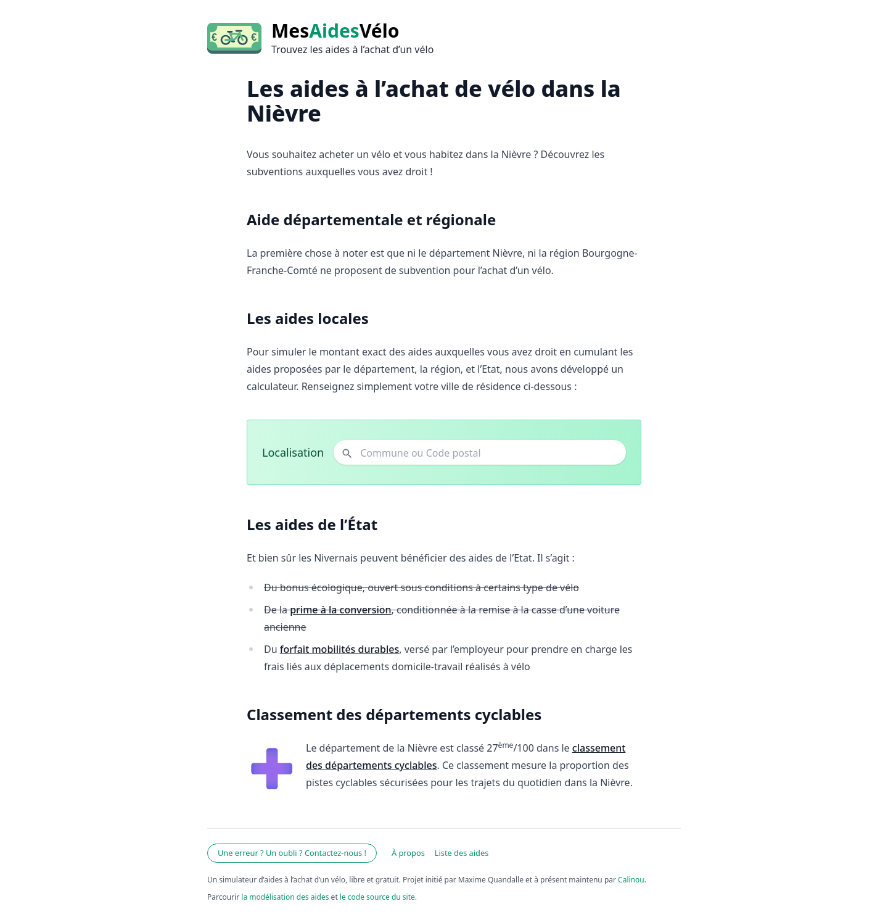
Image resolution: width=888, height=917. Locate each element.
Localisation (293, 452)
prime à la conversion (340, 609)
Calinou (631, 879)
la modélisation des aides (285, 897)
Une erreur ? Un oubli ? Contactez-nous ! (292, 852)
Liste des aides (462, 852)
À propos (408, 852)
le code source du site (377, 897)
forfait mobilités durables (340, 649)
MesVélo (335, 31)
